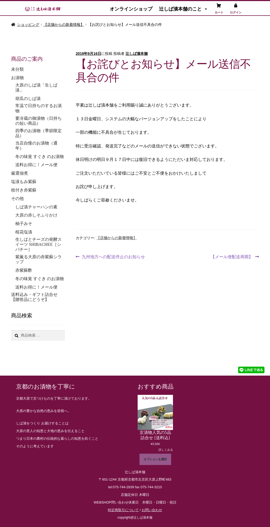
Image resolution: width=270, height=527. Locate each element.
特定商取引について (123, 510)
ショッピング (28, 24)
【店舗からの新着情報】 (64, 24)
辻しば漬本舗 (137, 53)
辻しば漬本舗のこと (183, 9)
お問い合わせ (152, 510)
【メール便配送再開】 (232, 256)
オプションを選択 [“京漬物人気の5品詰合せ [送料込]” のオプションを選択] (155, 459)
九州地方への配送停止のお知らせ (113, 256)
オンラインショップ (131, 9)
